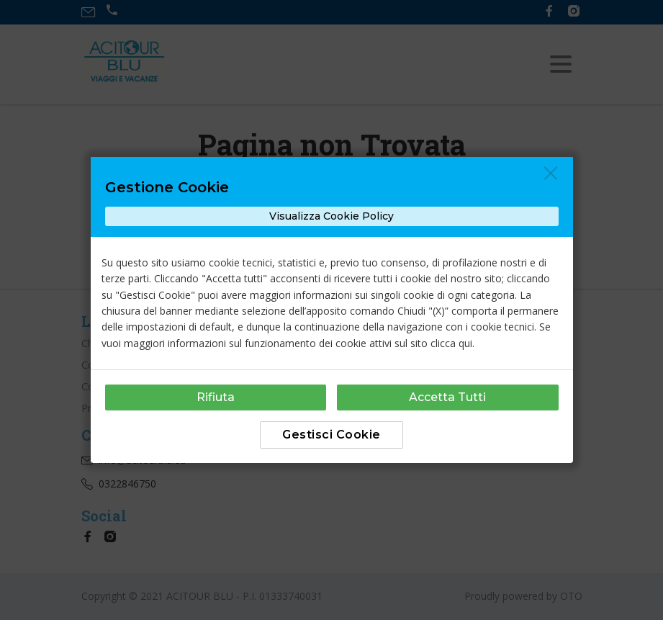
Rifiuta (216, 397)
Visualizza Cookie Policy (331, 216)
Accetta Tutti (447, 397)
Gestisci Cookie (331, 434)
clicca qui (451, 343)
